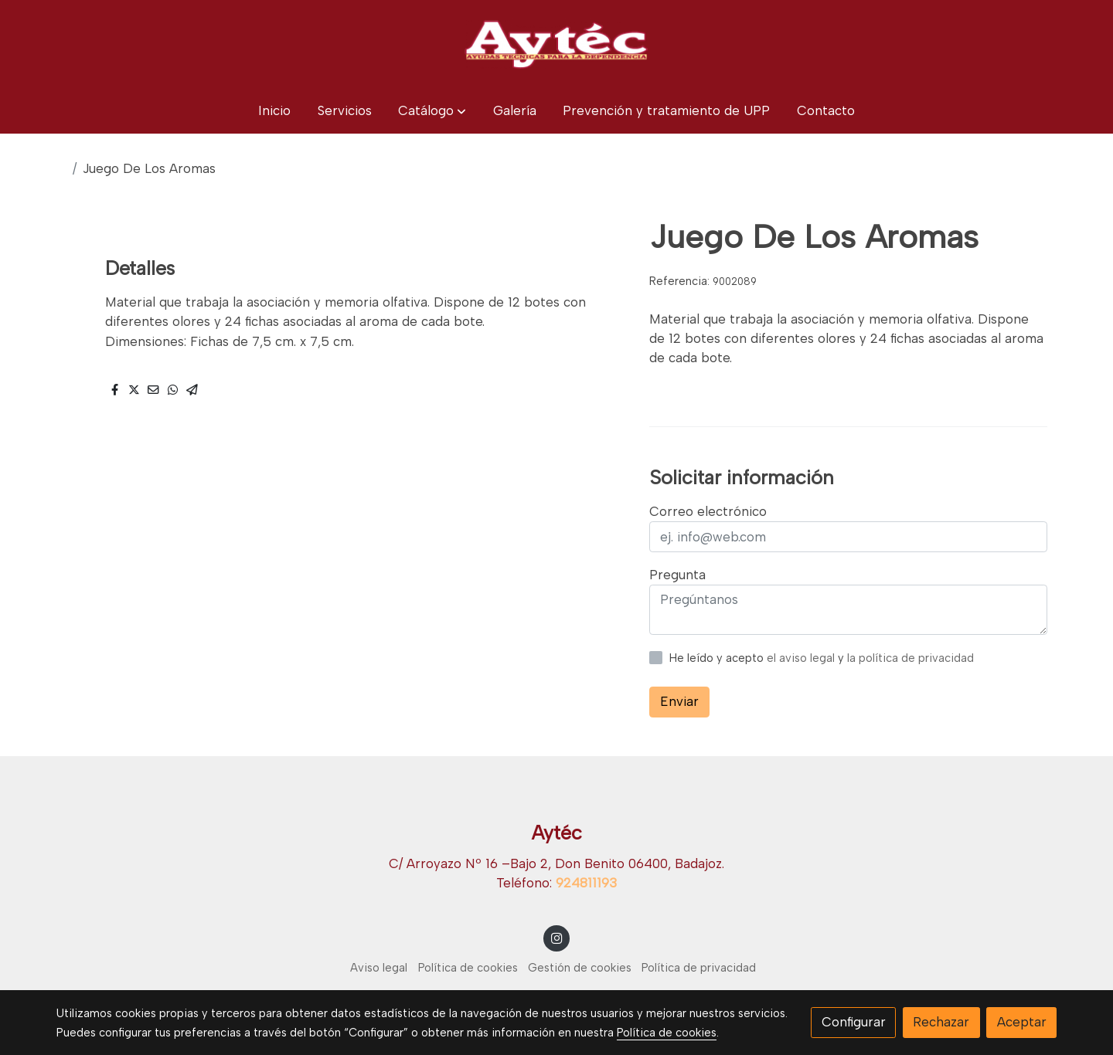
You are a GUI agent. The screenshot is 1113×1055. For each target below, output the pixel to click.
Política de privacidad (699, 968)
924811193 (586, 882)
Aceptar (1022, 1022)
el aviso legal (802, 658)
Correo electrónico (708, 511)
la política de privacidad (910, 658)
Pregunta (677, 574)
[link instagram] (556, 937)
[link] (556, 44)
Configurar (854, 1022)
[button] (432, 111)
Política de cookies (468, 968)
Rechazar (941, 1022)
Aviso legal (378, 968)
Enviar (679, 701)
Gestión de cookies (579, 968)
